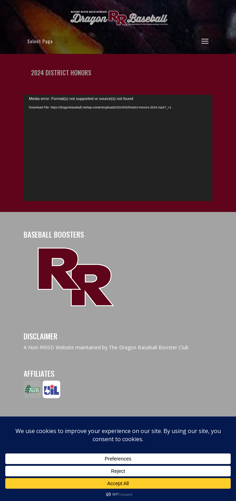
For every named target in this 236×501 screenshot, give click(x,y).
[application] (118, 148)
